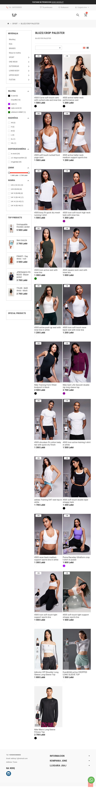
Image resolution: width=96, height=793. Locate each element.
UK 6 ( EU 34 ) (17, 185)
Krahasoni (63, 7)
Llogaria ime (81, 7)
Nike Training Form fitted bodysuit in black (45, 386)
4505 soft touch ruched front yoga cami (47, 156)
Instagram (8, 773)
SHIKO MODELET (58, 2)
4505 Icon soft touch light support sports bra (45, 616)
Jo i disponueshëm (19, 158)
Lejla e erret (16, 108)
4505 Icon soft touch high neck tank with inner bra (76, 213)
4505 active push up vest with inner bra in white (47, 328)
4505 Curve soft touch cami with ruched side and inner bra (47, 99)
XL (13, 139)
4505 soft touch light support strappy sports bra (76, 616)
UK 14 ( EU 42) (17, 201)
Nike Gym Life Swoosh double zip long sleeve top (76, 386)
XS (13, 122)
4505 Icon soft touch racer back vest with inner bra (74, 328)
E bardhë (16, 100)
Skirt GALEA (22, 240)
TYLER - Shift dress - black (22, 289)
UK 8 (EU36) (16, 189)
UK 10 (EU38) (17, 193)
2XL (13, 143)
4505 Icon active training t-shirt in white (77, 443)
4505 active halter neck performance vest (73, 99)
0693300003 (17, 7)
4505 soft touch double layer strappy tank (75, 501)
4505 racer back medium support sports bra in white (46, 558)
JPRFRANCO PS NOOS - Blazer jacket (23, 274)
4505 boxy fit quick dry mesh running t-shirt (47, 213)
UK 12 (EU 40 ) (17, 197)
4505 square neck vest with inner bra (75, 271)
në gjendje (16, 162)
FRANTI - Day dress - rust (22, 257)
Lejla (14, 104)
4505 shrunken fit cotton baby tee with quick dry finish (47, 443)
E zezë (14, 96)
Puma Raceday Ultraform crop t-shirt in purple (76, 558)
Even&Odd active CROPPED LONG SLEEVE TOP (75, 673)
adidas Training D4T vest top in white (48, 501)
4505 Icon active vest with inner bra (46, 271)
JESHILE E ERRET (18, 112)
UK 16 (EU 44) (17, 205)
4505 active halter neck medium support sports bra (75, 156)
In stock (15, 153)
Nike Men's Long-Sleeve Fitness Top (44, 730)
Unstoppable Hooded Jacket (23, 225)
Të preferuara (46, 7)
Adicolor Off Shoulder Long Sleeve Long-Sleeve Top (46, 673)
